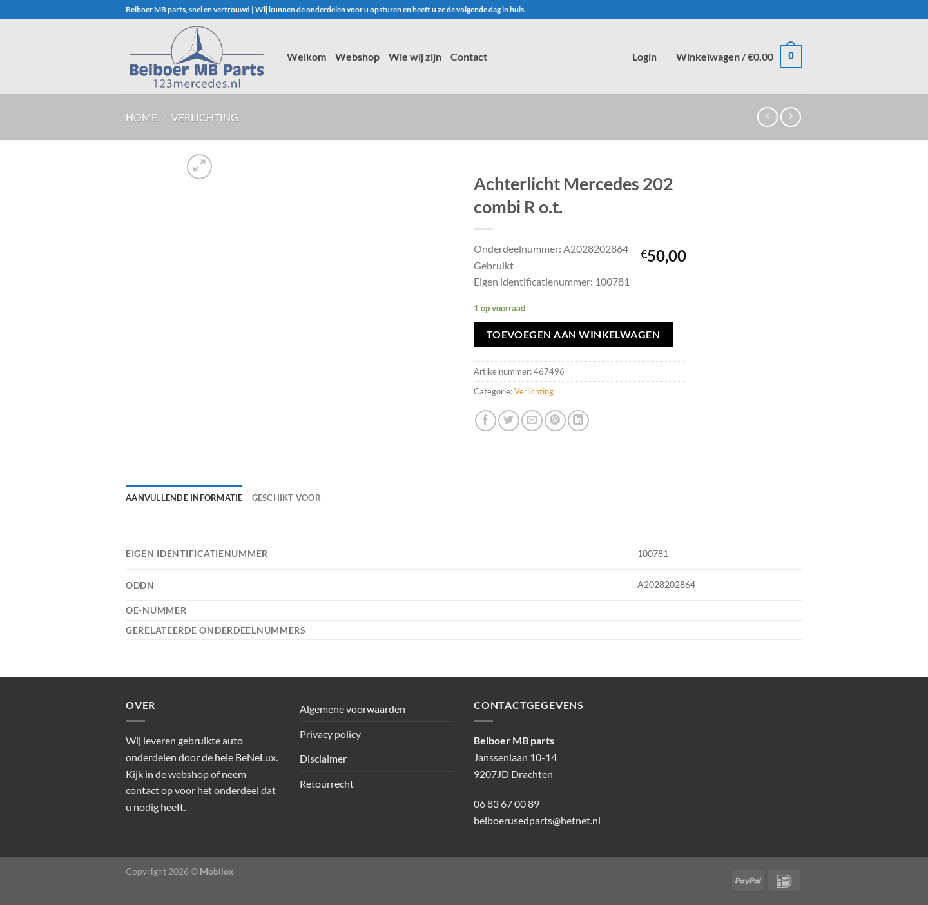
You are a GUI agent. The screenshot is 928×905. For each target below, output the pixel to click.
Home (141, 117)
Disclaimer (323, 758)
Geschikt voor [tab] (286, 497)
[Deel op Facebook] (485, 420)
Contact (468, 56)
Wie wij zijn (415, 56)
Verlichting (204, 117)
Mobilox (217, 871)
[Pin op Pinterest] (555, 420)
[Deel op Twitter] (508, 420)
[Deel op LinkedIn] (578, 420)
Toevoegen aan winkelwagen (574, 334)
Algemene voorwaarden (352, 709)
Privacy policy (330, 734)
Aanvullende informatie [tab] (184, 497)
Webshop (357, 56)
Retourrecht (327, 783)
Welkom (306, 56)
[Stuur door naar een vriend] (532, 420)
